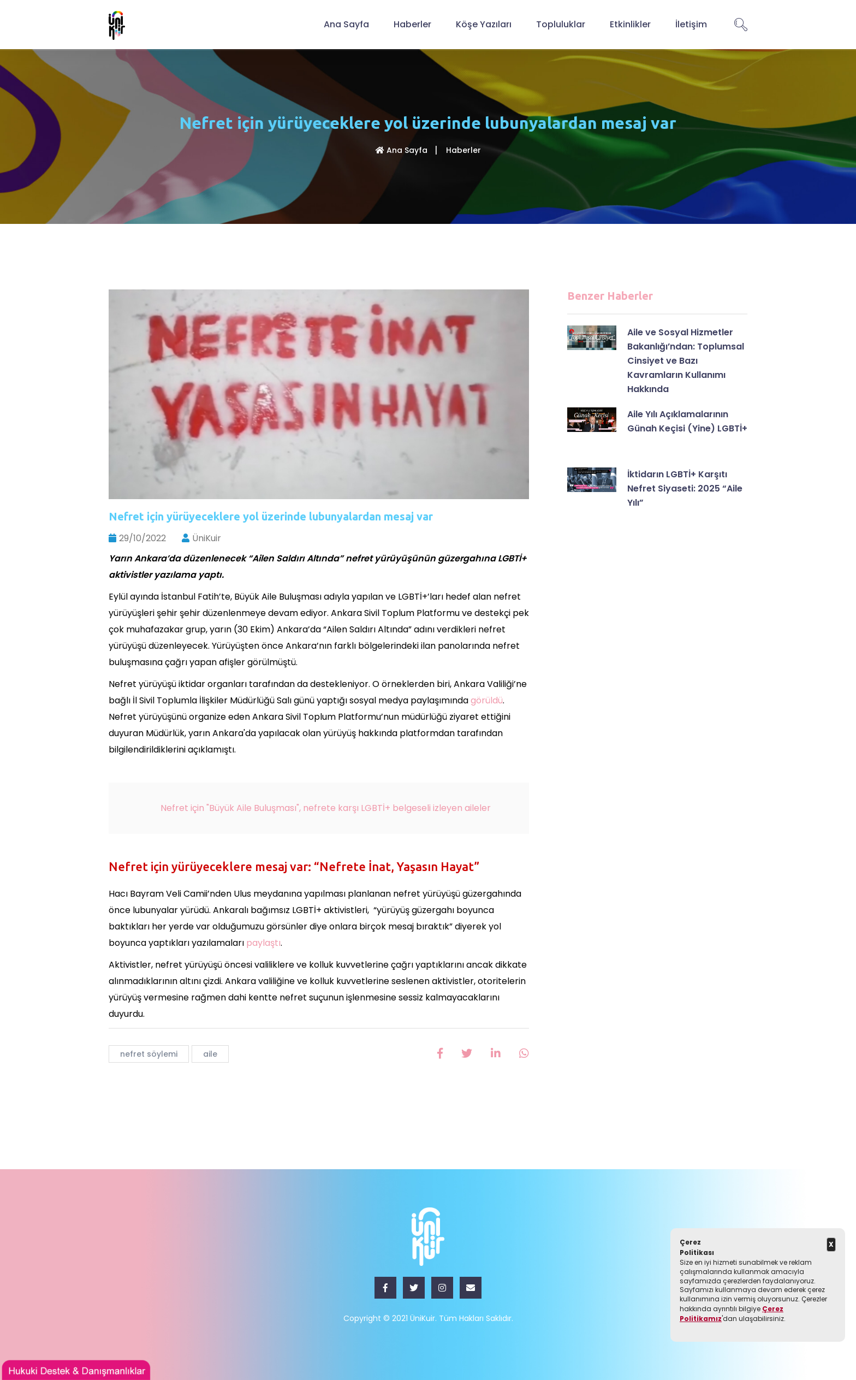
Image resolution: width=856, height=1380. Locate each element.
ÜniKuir (201, 538)
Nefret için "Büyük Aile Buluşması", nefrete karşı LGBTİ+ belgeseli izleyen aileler (326, 808)
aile (210, 1054)
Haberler (412, 24)
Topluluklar (560, 24)
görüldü (487, 700)
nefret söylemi (148, 1054)
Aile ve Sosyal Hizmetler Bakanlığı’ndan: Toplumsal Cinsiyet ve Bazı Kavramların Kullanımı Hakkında (685, 360)
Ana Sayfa (346, 24)
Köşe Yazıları (484, 24)
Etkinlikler (630, 24)
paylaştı (263, 943)
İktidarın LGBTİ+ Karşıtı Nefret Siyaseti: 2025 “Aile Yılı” (684, 488)
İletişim (691, 24)
